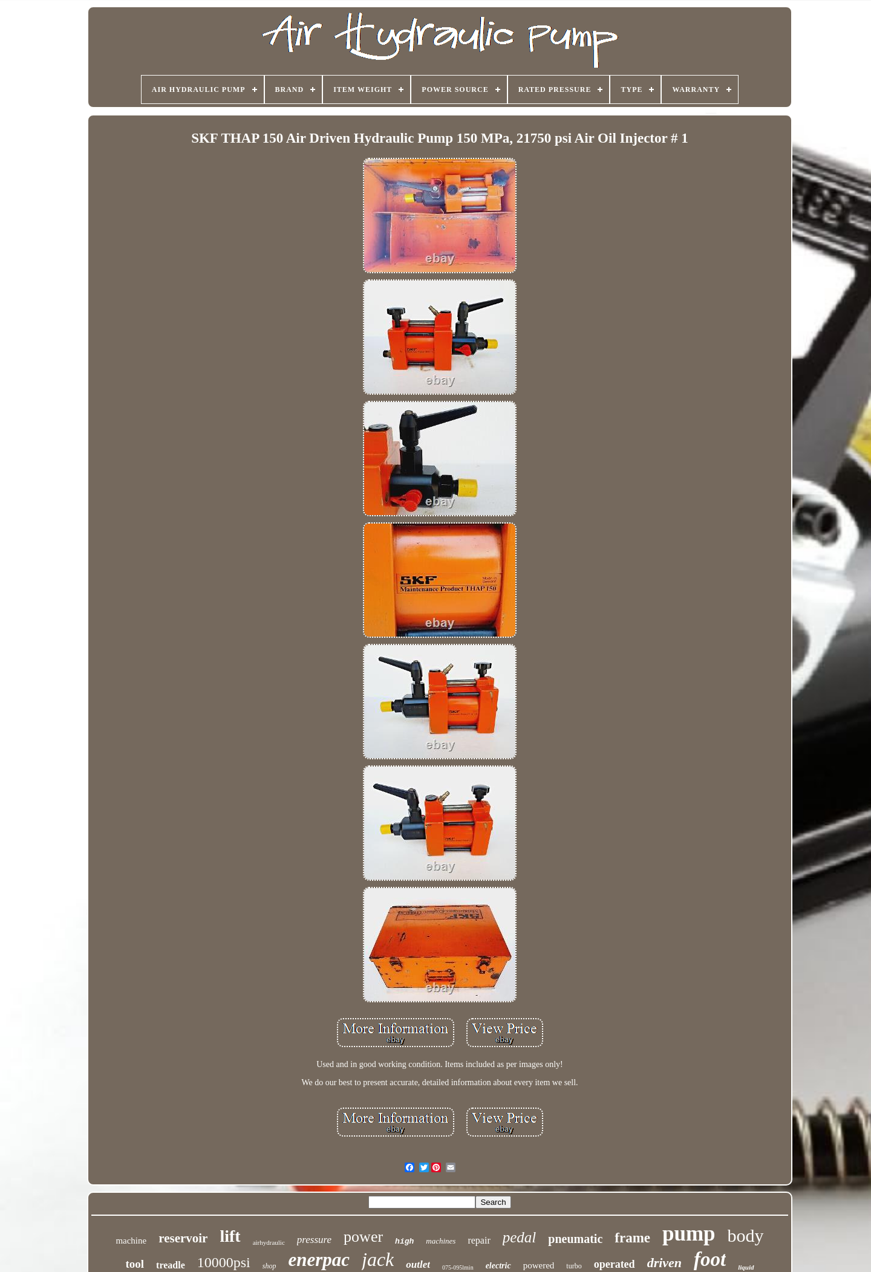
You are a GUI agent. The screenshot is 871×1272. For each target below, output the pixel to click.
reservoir (182, 1238)
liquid (746, 1267)
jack (378, 1259)
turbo (573, 1266)
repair (479, 1240)
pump (689, 1233)
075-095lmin (458, 1267)
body (746, 1235)
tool (134, 1263)
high (404, 1241)
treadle (170, 1265)
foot (710, 1259)
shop (269, 1266)
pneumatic (575, 1238)
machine (131, 1240)
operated (614, 1264)
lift (230, 1236)
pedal (520, 1237)
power (363, 1236)
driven (664, 1262)
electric (498, 1265)
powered (539, 1265)
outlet (418, 1264)
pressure (314, 1239)
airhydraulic (269, 1242)
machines (440, 1240)
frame (632, 1237)
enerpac (319, 1259)
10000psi (223, 1262)
